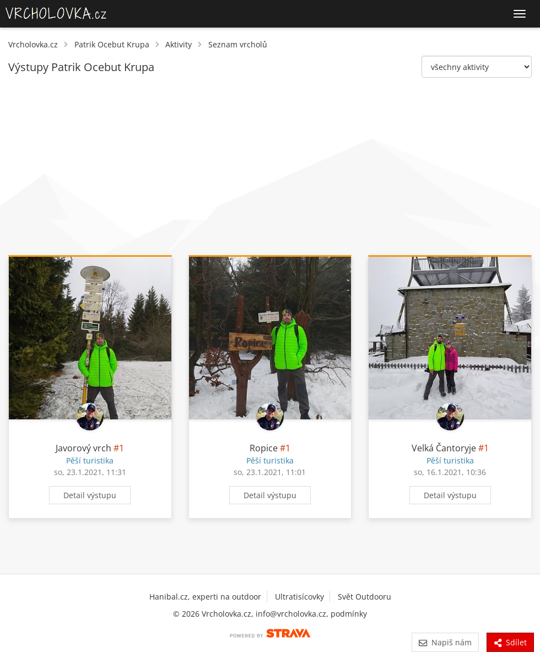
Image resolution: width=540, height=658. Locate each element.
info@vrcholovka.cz (291, 613)
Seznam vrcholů (237, 44)
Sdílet (510, 642)
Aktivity (178, 44)
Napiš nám (445, 642)
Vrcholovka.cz (33, 44)
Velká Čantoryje (444, 448)
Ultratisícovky (299, 596)
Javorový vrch (83, 448)
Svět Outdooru (364, 596)
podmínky (349, 613)
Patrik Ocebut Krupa (111, 44)
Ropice (264, 448)
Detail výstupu (89, 495)
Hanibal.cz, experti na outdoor (205, 596)
